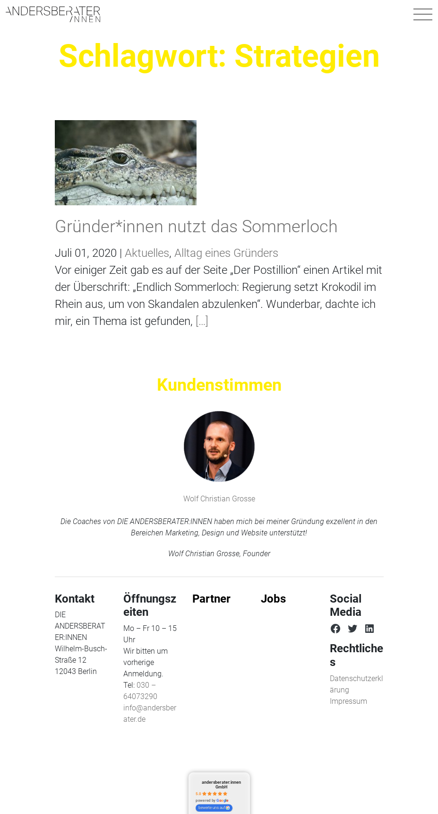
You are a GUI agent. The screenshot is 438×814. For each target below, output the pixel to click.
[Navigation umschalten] (422, 14)
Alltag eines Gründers (226, 253)
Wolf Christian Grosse (219, 498)
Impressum (348, 701)
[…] (200, 321)
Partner (211, 598)
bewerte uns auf (214, 807)
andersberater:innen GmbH (221, 784)
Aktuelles (147, 253)
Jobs (273, 598)
